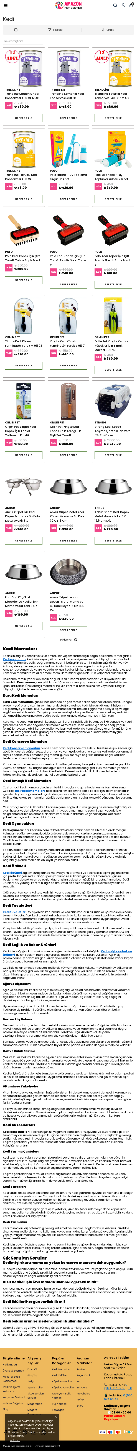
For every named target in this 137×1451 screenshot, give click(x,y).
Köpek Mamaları (62, 1381)
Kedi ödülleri (12, 873)
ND (78, 1381)
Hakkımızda (10, 1364)
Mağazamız (34, 1404)
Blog (5, 1409)
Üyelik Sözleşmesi (13, 1370)
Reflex (80, 1399)
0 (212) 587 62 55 (115, 1386)
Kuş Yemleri (59, 1404)
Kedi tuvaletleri (14, 912)
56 (130, 1388)
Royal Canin (84, 1375)
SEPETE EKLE (23, 118)
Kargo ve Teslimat (14, 1397)
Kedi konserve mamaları (21, 748)
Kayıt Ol (32, 1369)
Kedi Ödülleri (59, 1375)
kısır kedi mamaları (30, 791)
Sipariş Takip (35, 1387)
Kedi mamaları (14, 659)
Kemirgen (58, 1410)
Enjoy (80, 1405)
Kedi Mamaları (61, 1369)
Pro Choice (83, 1393)
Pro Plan (82, 1369)
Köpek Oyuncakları (63, 1387)
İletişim (31, 1381)
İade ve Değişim (13, 1403)
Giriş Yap (32, 1375)
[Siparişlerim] (123, 5)
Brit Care (82, 1387)
